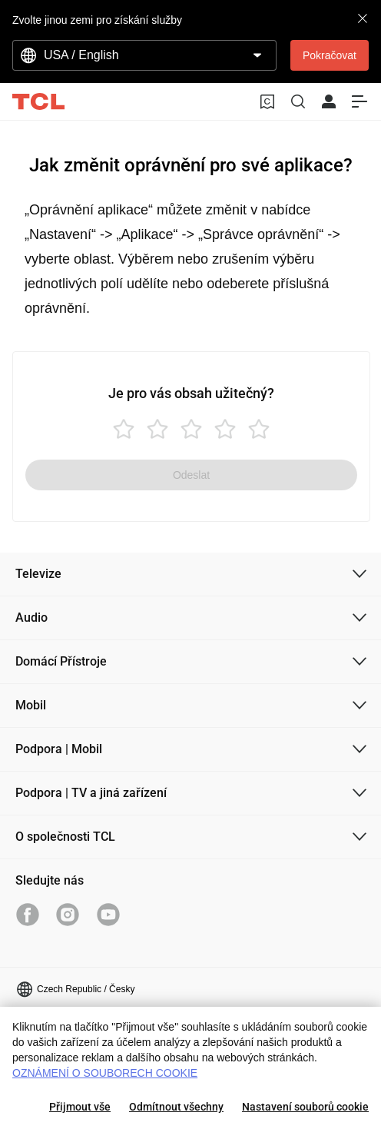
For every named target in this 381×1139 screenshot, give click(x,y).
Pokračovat (329, 55)
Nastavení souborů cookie (305, 1107)
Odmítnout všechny (176, 1107)
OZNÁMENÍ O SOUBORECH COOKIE (104, 1073)
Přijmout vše (80, 1107)
